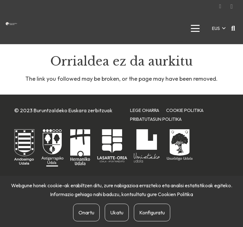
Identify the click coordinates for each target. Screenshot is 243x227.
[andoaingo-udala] (24, 147)
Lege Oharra (144, 110)
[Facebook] (220, 6)
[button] (195, 28)
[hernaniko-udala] (80, 147)
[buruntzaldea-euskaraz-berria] (11, 23)
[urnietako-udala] (147, 146)
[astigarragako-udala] (52, 148)
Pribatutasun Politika (156, 119)
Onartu (86, 212)
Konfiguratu (152, 212)
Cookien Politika (175, 194)
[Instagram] (231, 6)
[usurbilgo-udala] (180, 144)
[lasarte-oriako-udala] (112, 145)
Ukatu (116, 212)
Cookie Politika (184, 110)
